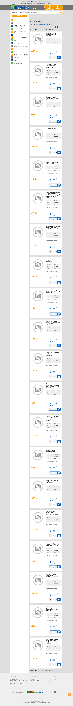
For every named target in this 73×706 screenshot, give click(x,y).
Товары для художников (19, 34)
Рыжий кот (56, 40)
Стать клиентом (52, 679)
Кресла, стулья (17, 20)
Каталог (19, 15)
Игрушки (16, 40)
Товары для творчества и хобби (20, 32)
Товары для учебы (18, 28)
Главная (23, 3)
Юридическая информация (55, 681)
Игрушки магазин (18, 63)
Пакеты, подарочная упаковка (21, 46)
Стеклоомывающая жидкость (21, 54)
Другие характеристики (51, 46)
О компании (30, 3)
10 (52, 29)
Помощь (32, 679)
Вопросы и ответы (34, 680)
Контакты (49, 3)
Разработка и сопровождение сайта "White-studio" (37, 702)
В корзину (59, 57)
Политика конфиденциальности (38, 681)
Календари (16, 51)
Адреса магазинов (40, 3)
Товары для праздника (19, 43)
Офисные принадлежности (20, 22)
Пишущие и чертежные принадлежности (19, 26)
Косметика (16, 57)
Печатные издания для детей (21, 37)
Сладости (16, 60)
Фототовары (17, 49)
